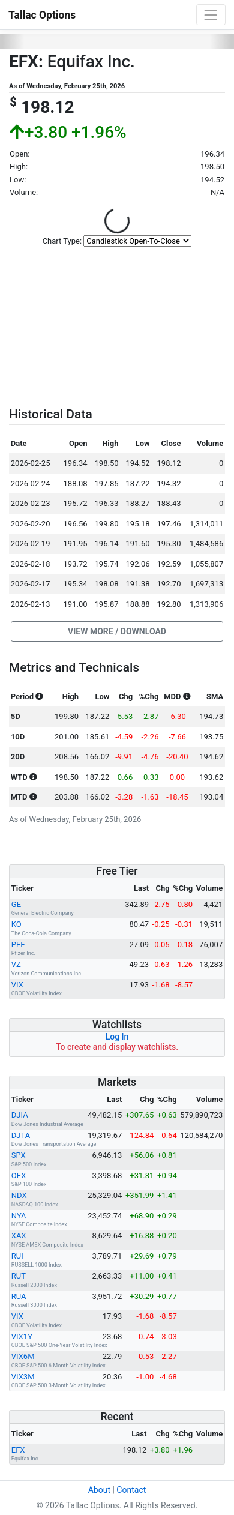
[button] (117, 631)
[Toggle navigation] (211, 14)
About (99, 1490)
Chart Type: (62, 240)
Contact (131, 1490)
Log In (117, 1036)
